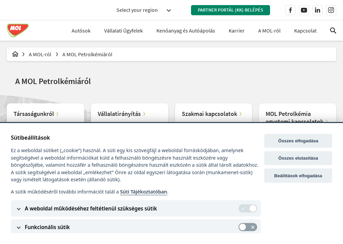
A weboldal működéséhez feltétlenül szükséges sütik (91, 208)
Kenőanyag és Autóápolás (185, 30)
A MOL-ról (40, 54)
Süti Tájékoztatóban (143, 191)
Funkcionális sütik (47, 227)
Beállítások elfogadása (298, 175)
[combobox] (143, 10)
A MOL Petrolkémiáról (87, 54)
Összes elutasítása (298, 158)
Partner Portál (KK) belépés (230, 10)
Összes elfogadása (298, 140)
